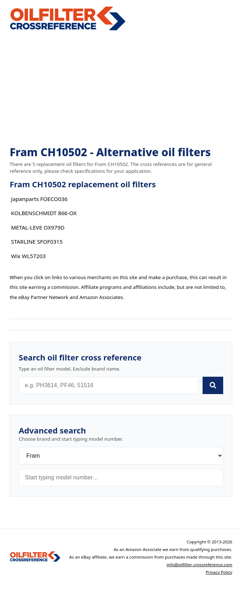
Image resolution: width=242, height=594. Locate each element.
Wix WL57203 (28, 256)
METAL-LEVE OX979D (38, 227)
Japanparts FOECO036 (39, 198)
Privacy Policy (219, 572)
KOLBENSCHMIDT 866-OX (44, 213)
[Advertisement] (121, 89)
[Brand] (121, 456)
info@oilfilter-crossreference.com (200, 564)
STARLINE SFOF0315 (37, 241)
